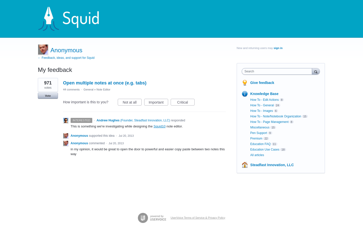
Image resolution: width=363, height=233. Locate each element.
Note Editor (103, 89)
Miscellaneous (259, 127)
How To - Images (261, 111)
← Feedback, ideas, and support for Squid (66, 58)
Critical (186, 103)
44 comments (71, 89)
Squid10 (160, 126)
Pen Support (258, 133)
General (88, 89)
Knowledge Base (264, 94)
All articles (257, 155)
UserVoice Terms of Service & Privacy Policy (198, 217)
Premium (256, 138)
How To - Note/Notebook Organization (275, 116)
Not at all (132, 103)
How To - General (262, 105)
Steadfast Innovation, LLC (272, 165)
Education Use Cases (264, 149)
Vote (48, 95)
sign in (278, 48)
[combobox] (278, 71)
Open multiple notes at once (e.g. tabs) (104, 82)
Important (158, 103)
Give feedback (262, 83)
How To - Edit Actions (264, 100)
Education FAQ (260, 144)
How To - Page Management (269, 122)
